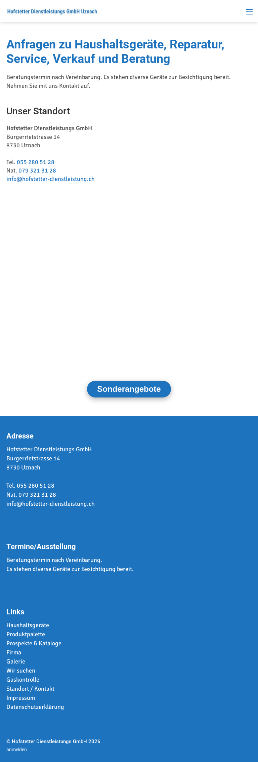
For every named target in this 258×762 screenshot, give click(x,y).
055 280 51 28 (35, 162)
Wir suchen (20, 670)
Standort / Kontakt (30, 688)
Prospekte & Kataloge (33, 643)
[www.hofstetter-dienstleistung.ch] (52, 10)
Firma (13, 652)
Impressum (20, 697)
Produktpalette (25, 634)
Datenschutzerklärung (35, 707)
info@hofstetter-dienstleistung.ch (50, 179)
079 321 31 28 (37, 170)
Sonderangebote (129, 388)
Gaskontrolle (22, 679)
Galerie (15, 661)
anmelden (16, 749)
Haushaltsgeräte (27, 625)
